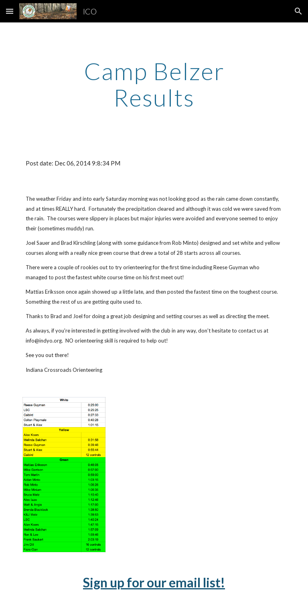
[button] (9, 11)
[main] (153, 84)
